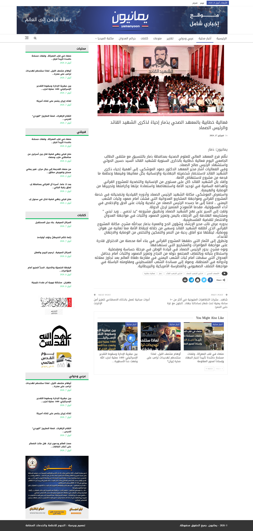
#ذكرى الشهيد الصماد (194, 273)
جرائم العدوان (127, 38)
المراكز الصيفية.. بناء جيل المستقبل (53, 222)
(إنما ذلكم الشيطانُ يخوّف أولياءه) (54, 237)
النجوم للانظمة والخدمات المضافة (45, 525)
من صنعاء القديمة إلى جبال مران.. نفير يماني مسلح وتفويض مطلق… (48, 170)
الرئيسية (221, 38)
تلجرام (195, 3)
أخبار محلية (205, 38)
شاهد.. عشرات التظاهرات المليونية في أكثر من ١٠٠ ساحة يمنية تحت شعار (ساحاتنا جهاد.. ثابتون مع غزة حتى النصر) (197, 303)
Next (209, 369)
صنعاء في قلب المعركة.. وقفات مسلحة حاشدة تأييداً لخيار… (51, 57)
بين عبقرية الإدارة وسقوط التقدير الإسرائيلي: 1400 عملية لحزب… (54, 87)
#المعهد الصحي (213, 273)
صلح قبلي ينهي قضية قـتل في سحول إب (50, 199)
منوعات (157, 38)
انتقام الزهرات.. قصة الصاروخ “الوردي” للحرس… (51, 117)
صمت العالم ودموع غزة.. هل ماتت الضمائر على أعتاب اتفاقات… (50, 445)
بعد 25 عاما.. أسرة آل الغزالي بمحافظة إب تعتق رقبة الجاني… (50, 185)
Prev (219, 369)
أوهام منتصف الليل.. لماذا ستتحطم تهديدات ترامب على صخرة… (48, 72)
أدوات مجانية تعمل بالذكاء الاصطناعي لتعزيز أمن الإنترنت (122, 301)
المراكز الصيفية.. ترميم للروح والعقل (52, 252)
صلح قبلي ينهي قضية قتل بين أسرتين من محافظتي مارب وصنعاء (49, 155)
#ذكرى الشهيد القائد (174, 273)
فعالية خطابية (149, 273)
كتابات (144, 38)
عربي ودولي (186, 38)
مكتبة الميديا (106, 38)
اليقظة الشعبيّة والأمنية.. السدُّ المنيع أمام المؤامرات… (49, 269)
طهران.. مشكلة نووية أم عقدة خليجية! (51, 282)
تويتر (202, 3)
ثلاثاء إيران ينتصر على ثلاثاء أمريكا (54, 101)
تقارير (170, 38)
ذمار (160, 273)
